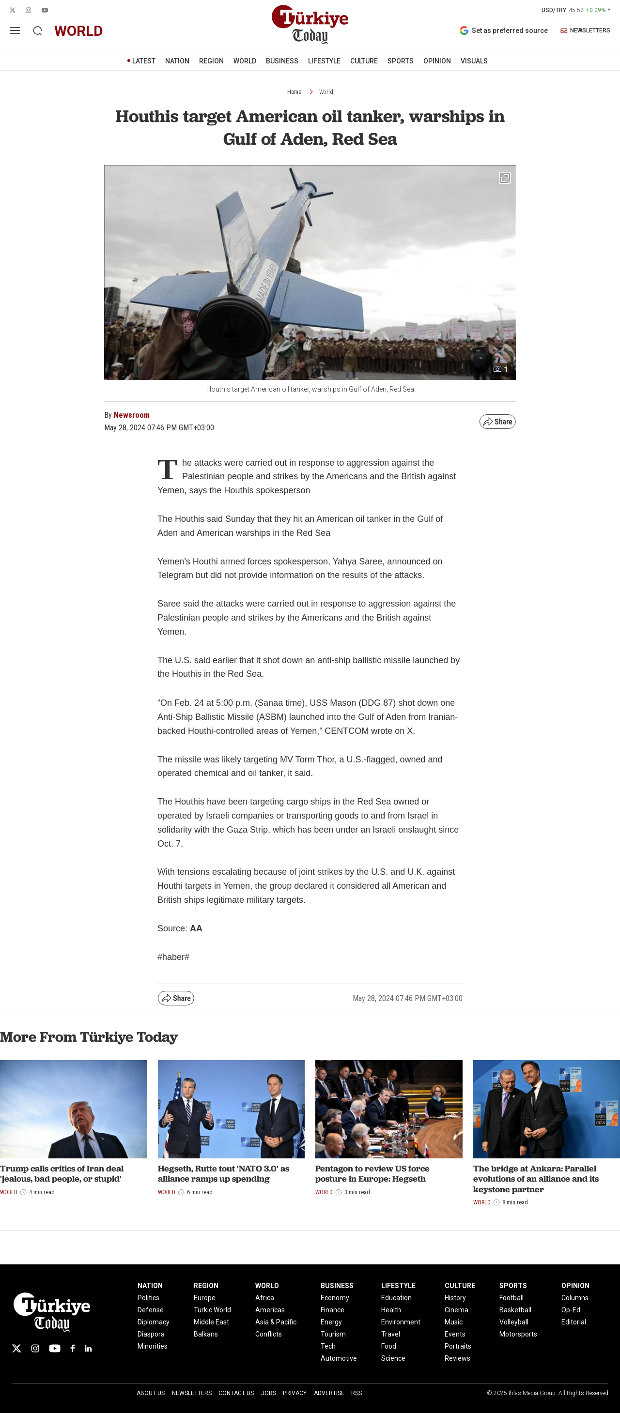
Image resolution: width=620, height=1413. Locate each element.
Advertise (329, 1393)
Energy (331, 1322)
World (326, 92)
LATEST (143, 61)
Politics (148, 1297)
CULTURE (364, 61)
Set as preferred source (503, 30)
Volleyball (513, 1322)
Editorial (573, 1322)
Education (396, 1297)
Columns (575, 1297)
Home (294, 92)
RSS (356, 1393)
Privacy (295, 1393)
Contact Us (236, 1393)
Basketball (515, 1309)
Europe (205, 1297)
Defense (151, 1309)
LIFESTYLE (324, 61)
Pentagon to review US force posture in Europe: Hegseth (372, 1174)
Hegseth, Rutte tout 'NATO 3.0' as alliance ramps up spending (223, 1174)
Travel (390, 1334)
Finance (332, 1309)
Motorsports (518, 1334)
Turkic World (212, 1309)
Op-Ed (570, 1309)
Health (391, 1309)
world (78, 30)
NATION (177, 61)
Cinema (456, 1309)
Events (455, 1334)
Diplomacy (154, 1322)
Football (511, 1297)
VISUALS (474, 61)
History (455, 1297)
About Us (151, 1393)
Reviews (457, 1358)
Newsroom (132, 415)
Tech (328, 1346)
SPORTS (401, 61)
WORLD (244, 61)
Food (388, 1346)
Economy (335, 1297)
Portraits (458, 1346)
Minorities (153, 1346)
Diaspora (151, 1334)
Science (393, 1358)
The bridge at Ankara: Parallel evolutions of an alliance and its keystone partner (536, 1179)
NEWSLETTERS (585, 30)
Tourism (333, 1334)
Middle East (211, 1322)
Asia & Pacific (275, 1322)
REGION (211, 61)
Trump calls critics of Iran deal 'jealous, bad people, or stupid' (62, 1174)
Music (454, 1322)
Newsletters (192, 1393)
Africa (264, 1297)
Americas (270, 1309)
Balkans (206, 1334)
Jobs (268, 1393)
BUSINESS (282, 61)
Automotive (339, 1358)
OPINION (437, 61)
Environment (400, 1322)
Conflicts (268, 1334)
